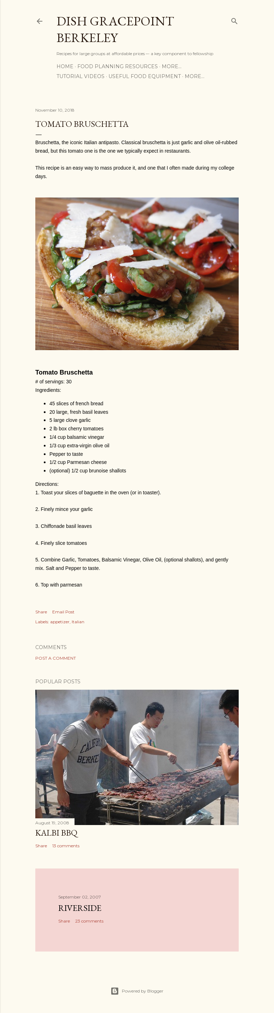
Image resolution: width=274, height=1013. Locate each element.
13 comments (65, 845)
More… (171, 66)
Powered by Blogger (137, 991)
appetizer (60, 621)
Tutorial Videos (80, 76)
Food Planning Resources (117, 66)
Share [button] (41, 611)
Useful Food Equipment (144, 76)
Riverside (79, 907)
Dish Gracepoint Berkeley (115, 29)
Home (64, 66)
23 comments (89, 921)
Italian (78, 621)
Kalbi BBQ (56, 832)
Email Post (63, 611)
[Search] (234, 19)
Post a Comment (55, 658)
